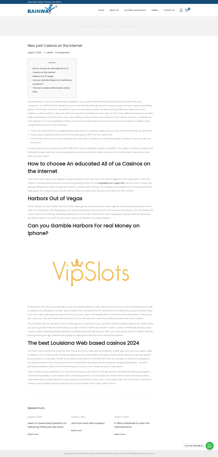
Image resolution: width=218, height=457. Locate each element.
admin (50, 52)
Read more (33, 434)
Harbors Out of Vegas (43, 76)
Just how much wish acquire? (87, 423)
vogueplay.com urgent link (111, 183)
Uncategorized (62, 52)
